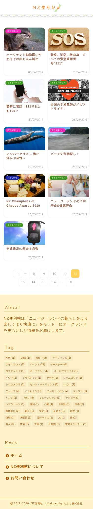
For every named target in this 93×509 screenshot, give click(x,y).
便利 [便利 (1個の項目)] (34, 404)
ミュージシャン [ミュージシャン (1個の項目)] (49, 397)
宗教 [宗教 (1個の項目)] (79, 404)
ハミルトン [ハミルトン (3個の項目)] (33, 391)
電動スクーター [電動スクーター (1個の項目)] (75, 424)
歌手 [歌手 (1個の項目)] (74, 411)
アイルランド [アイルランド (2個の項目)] (15, 364)
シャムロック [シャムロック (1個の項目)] (72, 377)
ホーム (16, 455)
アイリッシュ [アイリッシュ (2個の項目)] (61, 357)
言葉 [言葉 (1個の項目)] (38, 424)
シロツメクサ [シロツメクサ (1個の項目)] (15, 384)
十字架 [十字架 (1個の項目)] (64, 404)
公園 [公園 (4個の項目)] (48, 404)
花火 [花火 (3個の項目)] (10, 424)
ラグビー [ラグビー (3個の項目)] (72, 397)
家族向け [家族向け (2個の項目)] (12, 411)
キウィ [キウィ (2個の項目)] (11, 377)
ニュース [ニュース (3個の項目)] (12, 391)
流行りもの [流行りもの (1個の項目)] (45, 417)
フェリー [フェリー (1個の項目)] (80, 391)
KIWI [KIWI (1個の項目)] (10, 357)
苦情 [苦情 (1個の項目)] (24, 424)
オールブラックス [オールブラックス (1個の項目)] (66, 371)
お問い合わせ (22, 478)
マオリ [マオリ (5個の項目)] (28, 397)
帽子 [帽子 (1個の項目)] (29, 411)
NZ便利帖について (27, 466)
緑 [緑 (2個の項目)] (73, 417)
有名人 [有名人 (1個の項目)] (59, 411)
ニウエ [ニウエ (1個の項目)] (69, 384)
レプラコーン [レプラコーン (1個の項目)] (15, 404)
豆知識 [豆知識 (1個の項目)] (54, 424)
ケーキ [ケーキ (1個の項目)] (52, 377)
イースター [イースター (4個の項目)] (58, 364)
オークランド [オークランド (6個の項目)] (39, 371)
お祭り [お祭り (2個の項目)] (41, 357)
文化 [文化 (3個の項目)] (43, 411)
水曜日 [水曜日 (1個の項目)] (25, 417)
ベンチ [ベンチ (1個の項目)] (11, 397)
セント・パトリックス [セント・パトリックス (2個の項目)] (44, 384)
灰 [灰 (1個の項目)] (61, 417)
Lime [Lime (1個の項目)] (25, 357)
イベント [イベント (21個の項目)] (37, 364)
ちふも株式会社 (73, 503)
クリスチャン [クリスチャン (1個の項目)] (31, 377)
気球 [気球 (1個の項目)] (10, 417)
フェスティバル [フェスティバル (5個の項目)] (57, 391)
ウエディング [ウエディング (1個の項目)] (15, 371)
